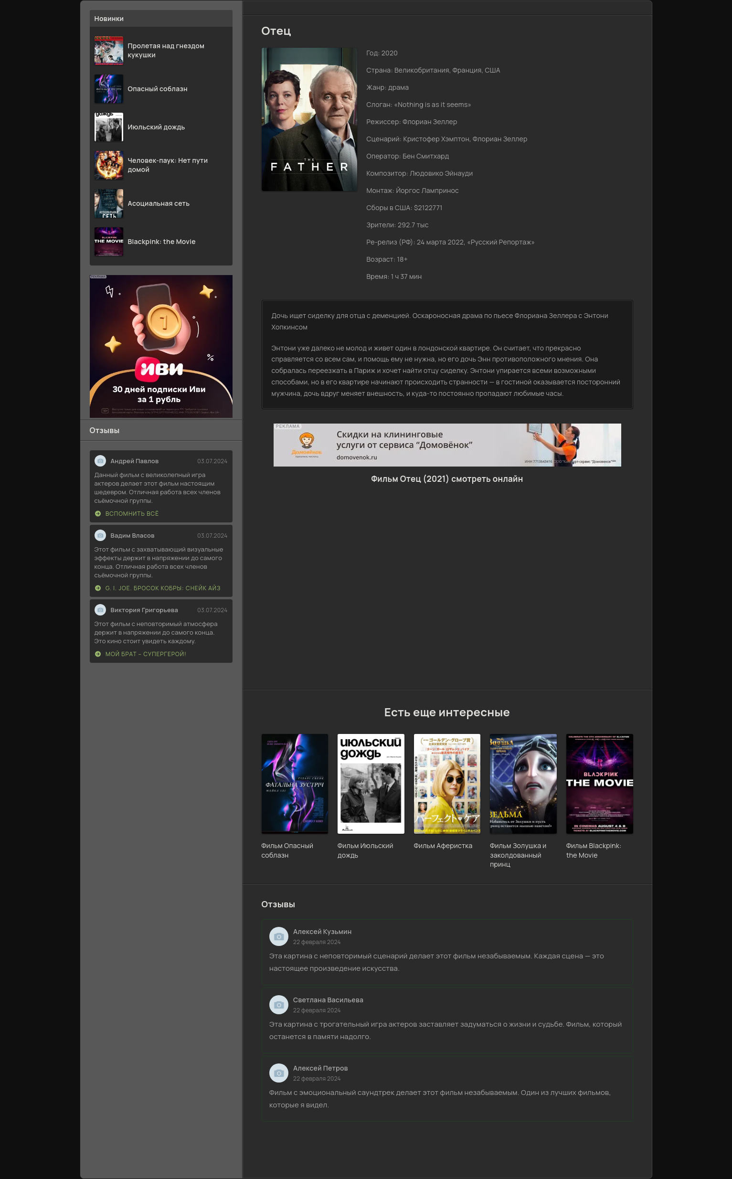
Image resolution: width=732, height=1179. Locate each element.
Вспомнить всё (127, 514)
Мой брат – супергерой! (141, 654)
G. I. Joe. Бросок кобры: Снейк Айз (158, 588)
